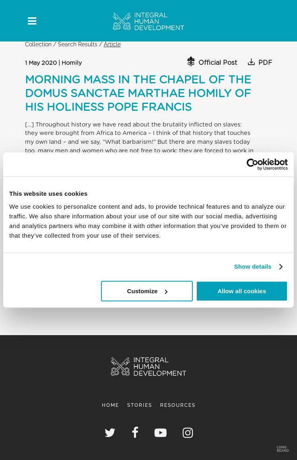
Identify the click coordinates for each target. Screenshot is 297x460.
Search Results (77, 44)
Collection (38, 44)
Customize (147, 291)
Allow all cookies (241, 291)
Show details (253, 266)
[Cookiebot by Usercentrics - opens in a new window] (252, 164)
